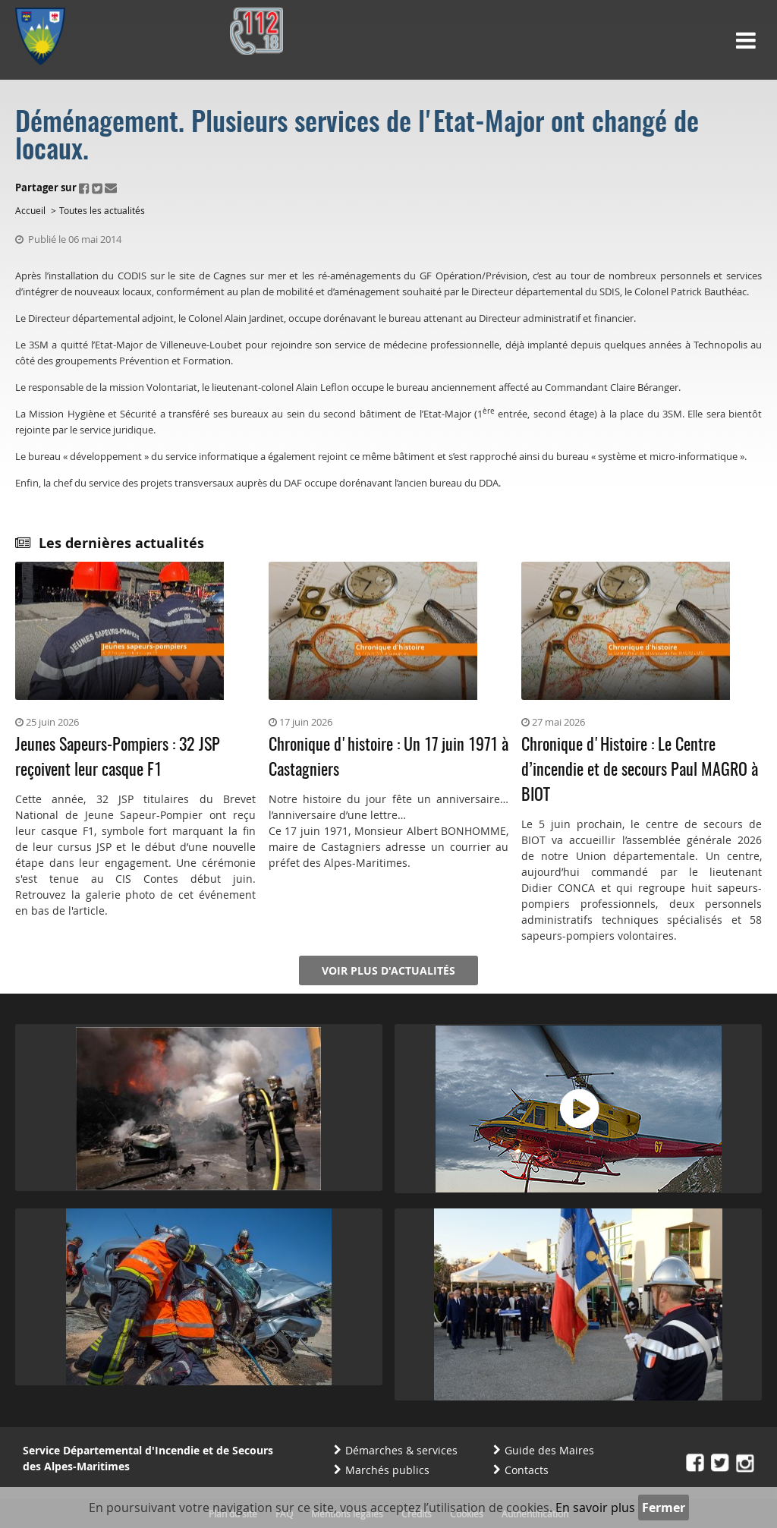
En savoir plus (595, 1507)
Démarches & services (401, 1450)
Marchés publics (387, 1470)
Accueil (30, 210)
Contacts (527, 1470)
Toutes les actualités (102, 210)
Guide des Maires (549, 1450)
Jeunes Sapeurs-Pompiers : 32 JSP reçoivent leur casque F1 (117, 758)
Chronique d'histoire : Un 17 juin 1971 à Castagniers (388, 758)
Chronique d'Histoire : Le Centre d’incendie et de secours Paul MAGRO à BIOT (639, 770)
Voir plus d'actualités (388, 970)
